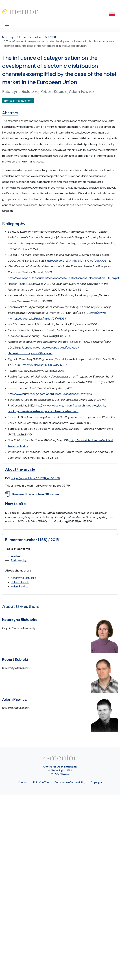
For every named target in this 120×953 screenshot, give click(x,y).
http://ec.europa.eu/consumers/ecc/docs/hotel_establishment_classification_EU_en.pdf (63, 278)
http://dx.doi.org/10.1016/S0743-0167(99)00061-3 (78, 260)
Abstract (17, 556)
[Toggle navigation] (7, 25)
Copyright (96, 782)
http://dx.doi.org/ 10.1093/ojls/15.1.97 (45, 365)
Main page (8, 37)
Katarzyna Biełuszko (23, 578)
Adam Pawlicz (19, 586)
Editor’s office (41, 782)
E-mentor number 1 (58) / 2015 (38, 37)
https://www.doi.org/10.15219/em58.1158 (35, 478)
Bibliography (19, 560)
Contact (23, 782)
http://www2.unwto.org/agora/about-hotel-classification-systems (50, 394)
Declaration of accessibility (69, 782)
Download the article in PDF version (32, 494)
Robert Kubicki (20, 582)
